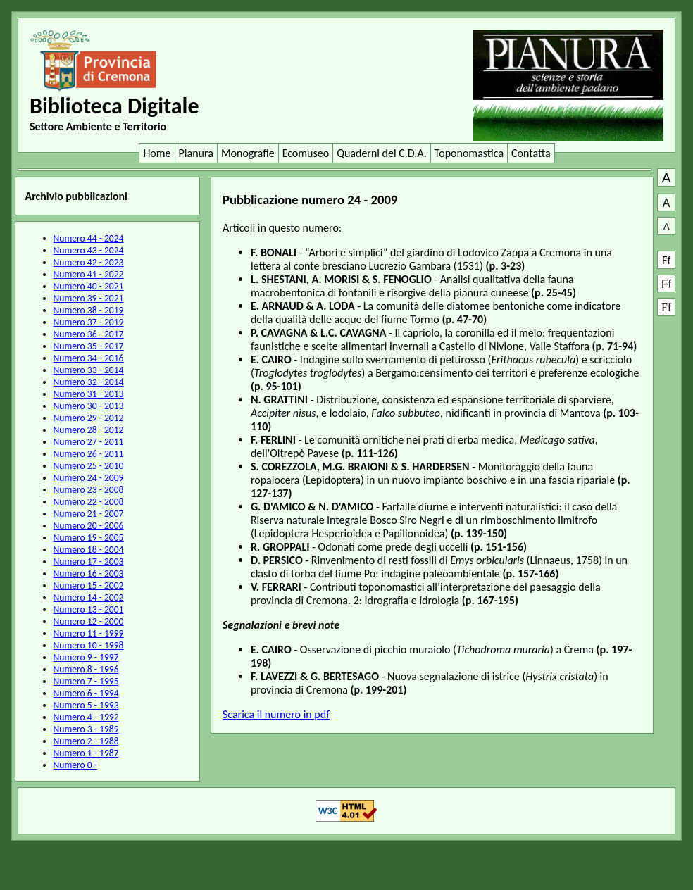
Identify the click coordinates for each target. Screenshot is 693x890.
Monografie (248, 153)
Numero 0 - (75, 765)
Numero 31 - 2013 (89, 394)
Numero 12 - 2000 (89, 621)
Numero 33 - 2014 (89, 370)
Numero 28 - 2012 (89, 430)
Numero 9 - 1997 (86, 657)
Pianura (196, 153)
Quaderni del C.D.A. (382, 153)
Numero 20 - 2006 (89, 526)
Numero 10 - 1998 (89, 645)
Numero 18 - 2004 (89, 550)
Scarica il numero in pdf (276, 714)
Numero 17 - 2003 (89, 562)
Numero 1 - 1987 (86, 753)
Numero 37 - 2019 (89, 322)
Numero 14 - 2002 (89, 597)
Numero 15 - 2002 (89, 585)
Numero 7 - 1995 (86, 681)
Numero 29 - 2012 (89, 418)
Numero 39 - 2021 (89, 298)
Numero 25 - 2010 (89, 466)
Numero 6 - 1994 (86, 693)
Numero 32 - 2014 (89, 382)
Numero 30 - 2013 (89, 406)
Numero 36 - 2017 (89, 334)
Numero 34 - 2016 (89, 358)
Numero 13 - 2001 (89, 609)
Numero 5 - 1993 (86, 705)
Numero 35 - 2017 (89, 346)
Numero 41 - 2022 (89, 274)
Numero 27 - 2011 (89, 442)
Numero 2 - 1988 (86, 741)
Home (156, 153)
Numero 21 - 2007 (89, 514)
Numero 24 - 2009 (89, 478)
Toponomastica (469, 153)
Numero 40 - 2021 (89, 286)
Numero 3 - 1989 (86, 729)
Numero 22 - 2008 (89, 502)
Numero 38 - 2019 (89, 310)
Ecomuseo (306, 153)
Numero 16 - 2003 (89, 573)
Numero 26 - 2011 (89, 454)
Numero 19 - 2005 (89, 538)
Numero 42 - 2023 (89, 262)
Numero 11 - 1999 (89, 633)
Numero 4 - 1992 (86, 717)
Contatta (531, 153)
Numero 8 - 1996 (86, 669)
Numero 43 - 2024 (89, 250)
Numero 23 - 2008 (89, 490)
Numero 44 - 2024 (89, 238)
